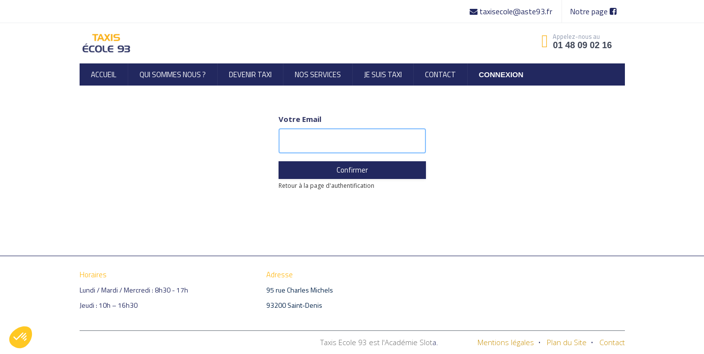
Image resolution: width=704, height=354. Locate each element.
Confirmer (352, 170)
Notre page (593, 11)
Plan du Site (567, 342)
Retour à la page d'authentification (326, 186)
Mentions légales (506, 342)
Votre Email (300, 119)
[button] (20, 337)
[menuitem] (104, 74)
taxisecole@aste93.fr (512, 11)
